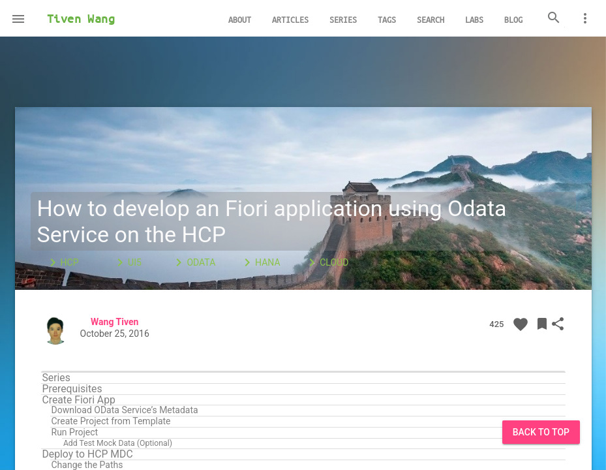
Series (56, 378)
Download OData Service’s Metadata (125, 410)
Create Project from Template (111, 421)
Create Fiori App (78, 400)
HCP (62, 262)
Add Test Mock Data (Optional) (117, 443)
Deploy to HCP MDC (87, 454)
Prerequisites (72, 389)
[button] (18, 18)
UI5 (127, 262)
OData (193, 262)
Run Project (75, 432)
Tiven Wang (81, 18)
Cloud (326, 262)
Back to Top (541, 432)
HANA (259, 262)
